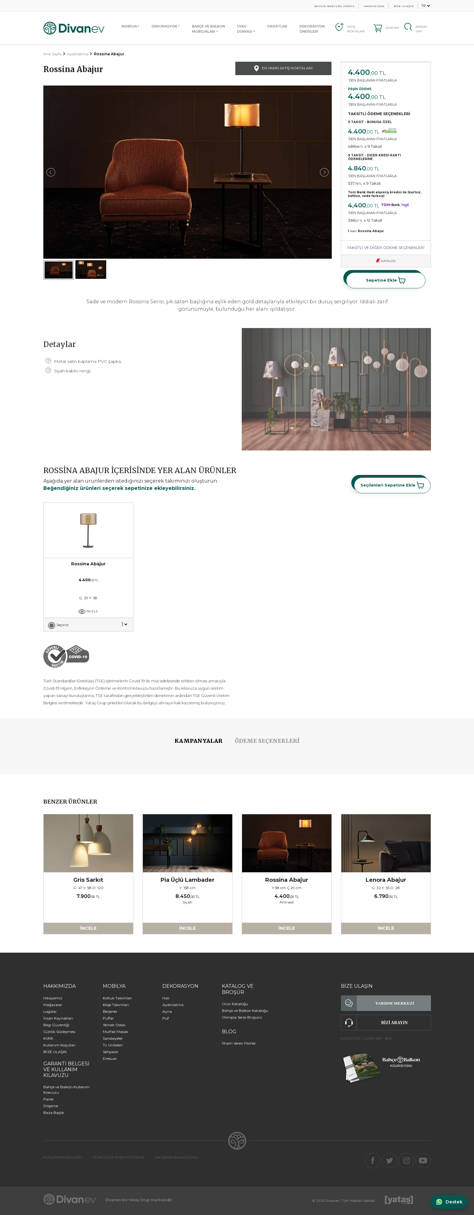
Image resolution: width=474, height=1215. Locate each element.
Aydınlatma (77, 54)
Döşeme (50, 1106)
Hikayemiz (52, 998)
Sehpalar (110, 1051)
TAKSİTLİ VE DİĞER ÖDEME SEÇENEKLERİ (386, 247)
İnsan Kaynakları (58, 1018)
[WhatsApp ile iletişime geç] (448, 1202)
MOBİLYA (129, 26)
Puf (165, 1018)
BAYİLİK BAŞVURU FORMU (334, 6)
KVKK (48, 1038)
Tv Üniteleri (113, 1045)
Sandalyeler (113, 1038)
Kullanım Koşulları (59, 1045)
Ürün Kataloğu (235, 1004)
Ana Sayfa (52, 54)
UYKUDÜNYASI (244, 29)
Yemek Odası (114, 1025)
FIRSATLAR (277, 26)
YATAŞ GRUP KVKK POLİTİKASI (118, 1157)
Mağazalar (52, 1004)
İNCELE (88, 611)
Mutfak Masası (115, 1031)
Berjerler (110, 1011)
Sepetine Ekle (386, 280)
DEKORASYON (164, 26)
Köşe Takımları (116, 1004)
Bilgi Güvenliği (56, 1025)
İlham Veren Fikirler (239, 1043)
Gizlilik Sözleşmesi (59, 1031)
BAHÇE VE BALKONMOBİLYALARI (208, 29)
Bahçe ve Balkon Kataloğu (245, 1010)
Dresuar (110, 1058)
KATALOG (386, 261)
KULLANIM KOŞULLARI (62, 1157)
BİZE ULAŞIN (404, 6)
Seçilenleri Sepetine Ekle (392, 485)
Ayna (167, 1011)
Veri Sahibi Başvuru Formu (176, 1157)
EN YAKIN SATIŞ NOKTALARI (283, 68)
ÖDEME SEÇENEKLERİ (267, 740)
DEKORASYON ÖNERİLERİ (312, 29)
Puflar (108, 1018)
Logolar (50, 1011)
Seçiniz (62, 624)
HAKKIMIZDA (374, 6)
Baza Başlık (53, 1112)
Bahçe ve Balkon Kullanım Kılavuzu (66, 1090)
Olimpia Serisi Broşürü (242, 1017)
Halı (165, 998)
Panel (48, 1099)
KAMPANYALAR (199, 740)
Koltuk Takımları (117, 998)
